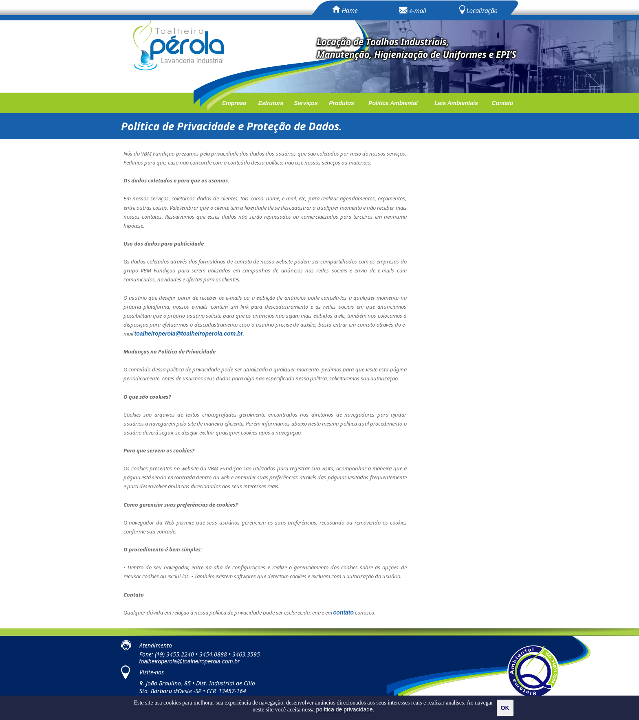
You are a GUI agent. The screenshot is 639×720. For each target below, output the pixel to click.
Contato (502, 103)
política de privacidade (344, 709)
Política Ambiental (393, 103)
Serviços (305, 103)
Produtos (341, 103)
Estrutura (270, 103)
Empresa (234, 103)
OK (505, 708)
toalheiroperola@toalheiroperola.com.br (189, 661)
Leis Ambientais (456, 103)
